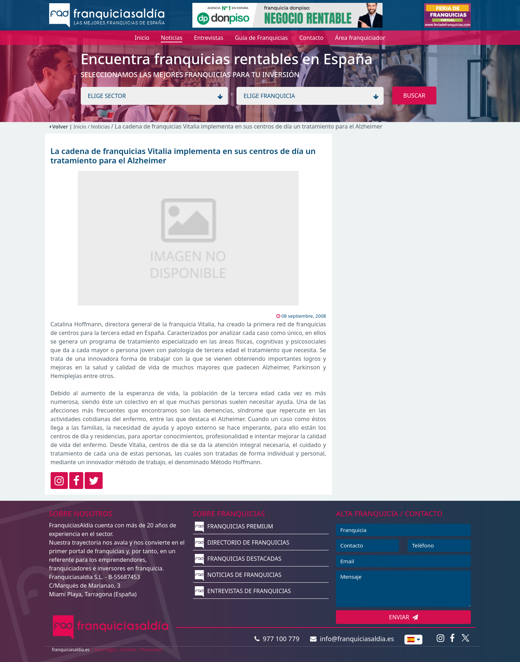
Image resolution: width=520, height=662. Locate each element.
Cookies (128, 650)
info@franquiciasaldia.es (352, 638)
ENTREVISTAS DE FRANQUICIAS (243, 591)
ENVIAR (403, 617)
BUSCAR (414, 95)
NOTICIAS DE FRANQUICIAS (238, 575)
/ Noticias (99, 126)
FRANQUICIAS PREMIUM (234, 526)
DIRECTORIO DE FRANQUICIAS (242, 542)
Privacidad (151, 650)
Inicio (80, 126)
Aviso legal (105, 650)
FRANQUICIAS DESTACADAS (238, 559)
